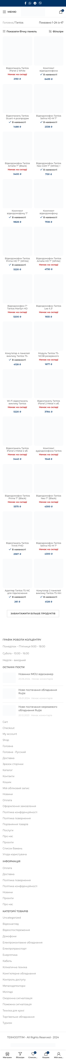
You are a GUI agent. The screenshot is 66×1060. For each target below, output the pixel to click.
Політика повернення (17, 818)
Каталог (8, 770)
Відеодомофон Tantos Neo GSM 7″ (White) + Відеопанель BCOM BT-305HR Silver (48, 167)
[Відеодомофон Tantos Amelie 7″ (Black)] (17, 146)
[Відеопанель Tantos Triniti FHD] (17, 526)
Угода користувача (15, 854)
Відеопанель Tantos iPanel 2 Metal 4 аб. (48, 402)
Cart (5, 722)
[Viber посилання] (40, 3)
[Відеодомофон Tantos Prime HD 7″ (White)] (17, 241)
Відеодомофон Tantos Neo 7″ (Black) (48, 497)
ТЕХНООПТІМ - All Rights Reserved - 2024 (33, 1037)
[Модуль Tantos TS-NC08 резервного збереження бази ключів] (49, 336)
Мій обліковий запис (16, 788)
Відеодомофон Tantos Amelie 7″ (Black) (17, 164)
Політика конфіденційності (20, 812)
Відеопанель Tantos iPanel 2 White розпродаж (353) (17, 71)
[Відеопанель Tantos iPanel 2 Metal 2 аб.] (17, 431)
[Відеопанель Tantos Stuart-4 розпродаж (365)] (17, 98)
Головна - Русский (14, 752)
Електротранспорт (15, 948)
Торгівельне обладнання (18, 1016)
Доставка (8, 758)
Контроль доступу (14, 979)
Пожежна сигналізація (17, 1004)
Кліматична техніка (15, 967)
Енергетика (10, 954)
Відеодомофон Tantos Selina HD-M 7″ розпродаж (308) (48, 118)
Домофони (10, 936)
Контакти (8, 776)
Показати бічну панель (22, 31)
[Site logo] (33, 11)
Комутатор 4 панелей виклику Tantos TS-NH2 (17, 356)
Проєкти (8, 842)
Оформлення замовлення (19, 806)
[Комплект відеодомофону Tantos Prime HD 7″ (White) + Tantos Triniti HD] (49, 193)
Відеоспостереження (16, 930)
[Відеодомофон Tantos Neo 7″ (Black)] (49, 478)
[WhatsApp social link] (30, 3)
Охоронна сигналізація (17, 998)
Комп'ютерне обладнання (19, 973)
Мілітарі (8, 992)
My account (10, 734)
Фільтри (58, 31)
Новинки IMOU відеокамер (35, 674)
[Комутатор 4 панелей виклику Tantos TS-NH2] (17, 336)
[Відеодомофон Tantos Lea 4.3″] (49, 288)
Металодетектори (14, 985)
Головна (8, 22)
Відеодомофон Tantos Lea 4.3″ (48, 307)
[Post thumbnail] (9, 678)
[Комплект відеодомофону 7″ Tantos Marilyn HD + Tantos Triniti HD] (17, 193)
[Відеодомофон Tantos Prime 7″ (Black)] (17, 478)
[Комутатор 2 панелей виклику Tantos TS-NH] (49, 573)
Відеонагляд (11, 924)
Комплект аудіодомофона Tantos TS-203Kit (49, 451)
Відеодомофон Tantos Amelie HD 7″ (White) (48, 259)
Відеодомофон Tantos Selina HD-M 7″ (48, 544)
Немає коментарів (42, 679)
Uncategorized (12, 917)
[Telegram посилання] (34, 3)
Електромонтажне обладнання (23, 942)
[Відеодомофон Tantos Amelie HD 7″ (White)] (49, 241)
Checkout (9, 728)
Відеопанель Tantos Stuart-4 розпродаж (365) (17, 118)
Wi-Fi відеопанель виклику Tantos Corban (17, 403)
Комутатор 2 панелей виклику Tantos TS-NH (48, 591)
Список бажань (12, 848)
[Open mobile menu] (9, 11)
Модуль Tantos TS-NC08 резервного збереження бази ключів (48, 357)
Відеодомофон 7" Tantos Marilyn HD (17, 307)
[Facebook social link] (25, 3)
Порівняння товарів (15, 824)
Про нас (8, 836)
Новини (8, 794)
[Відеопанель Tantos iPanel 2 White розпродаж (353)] (17, 51)
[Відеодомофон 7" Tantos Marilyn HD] (17, 288)
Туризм (7, 1023)
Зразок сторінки (13, 764)
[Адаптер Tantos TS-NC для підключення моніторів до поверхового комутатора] (17, 573)
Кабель (7, 961)
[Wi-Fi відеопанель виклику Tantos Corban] (17, 383)
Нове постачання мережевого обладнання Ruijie (37, 708)
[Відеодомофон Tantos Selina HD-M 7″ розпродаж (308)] (49, 98)
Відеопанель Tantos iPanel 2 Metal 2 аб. (17, 449)
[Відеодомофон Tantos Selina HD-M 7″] (49, 526)
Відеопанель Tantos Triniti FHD (17, 544)
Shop (6, 740)
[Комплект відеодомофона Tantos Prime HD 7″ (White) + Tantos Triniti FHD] (49, 51)
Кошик (7, 782)
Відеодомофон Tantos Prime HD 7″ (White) (17, 259)
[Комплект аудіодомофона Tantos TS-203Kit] (49, 431)
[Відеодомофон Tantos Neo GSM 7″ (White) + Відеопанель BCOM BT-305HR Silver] (49, 146)
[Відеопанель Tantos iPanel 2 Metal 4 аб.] (49, 383)
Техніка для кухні (13, 1010)
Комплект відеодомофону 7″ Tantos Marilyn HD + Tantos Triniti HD (17, 214)
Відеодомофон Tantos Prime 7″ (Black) (17, 497)
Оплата (7, 800)
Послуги (8, 830)
